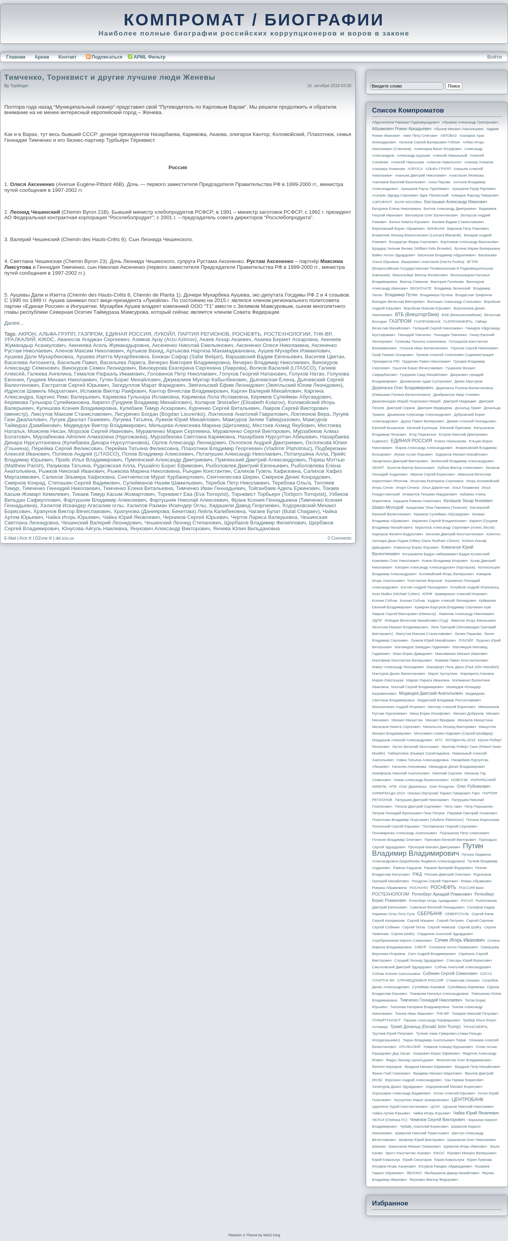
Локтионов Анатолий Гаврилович (248, 414)
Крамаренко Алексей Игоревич (461, 594)
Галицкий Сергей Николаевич (438, 328)
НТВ (393, 787)
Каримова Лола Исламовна (215, 397)
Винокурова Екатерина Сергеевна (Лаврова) (193, 368)
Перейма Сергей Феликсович (67, 448)
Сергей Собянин (386, 927)
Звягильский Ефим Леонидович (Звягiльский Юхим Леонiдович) (265, 385)
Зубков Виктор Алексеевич (460, 468)
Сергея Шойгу (403, 934)
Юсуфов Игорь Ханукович (394, 1166)
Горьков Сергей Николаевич (474, 348)
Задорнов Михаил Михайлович (461, 454)
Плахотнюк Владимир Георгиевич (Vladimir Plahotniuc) (246, 448)
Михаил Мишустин (407, 720)
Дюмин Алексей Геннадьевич (471, 421)
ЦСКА (435, 1107)
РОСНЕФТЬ (246, 334)
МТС (439, 740)
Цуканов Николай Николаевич (468, 1107)
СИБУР (420, 947)
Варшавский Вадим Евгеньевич (263, 356)
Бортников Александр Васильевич (469, 242)
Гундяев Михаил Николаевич (62, 380)
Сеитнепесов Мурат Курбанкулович (161, 477)
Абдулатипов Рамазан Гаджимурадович (405, 122)
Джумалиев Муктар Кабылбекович (205, 380)
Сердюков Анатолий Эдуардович (445, 934)
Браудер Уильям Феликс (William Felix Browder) (412, 248)
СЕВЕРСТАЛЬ (457, 914)
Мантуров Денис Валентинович (398, 674)
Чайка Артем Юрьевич (391, 1113)
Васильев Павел (77, 362)
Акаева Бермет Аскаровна (286, 339)
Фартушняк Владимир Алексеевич (104, 500)
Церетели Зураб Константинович (400, 1107)
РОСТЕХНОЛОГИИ (287, 334)
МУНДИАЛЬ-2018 (460, 740)
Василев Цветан (324, 356)
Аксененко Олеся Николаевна (272, 345)
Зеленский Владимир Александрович (462, 461)
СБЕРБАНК (429, 913)
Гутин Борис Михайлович (130, 380)
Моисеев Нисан (46, 431)
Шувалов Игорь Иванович (465, 1146)
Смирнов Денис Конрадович (296, 477)
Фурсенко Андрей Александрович (413, 1080)
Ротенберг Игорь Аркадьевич (433, 901)
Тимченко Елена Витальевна (138, 488)
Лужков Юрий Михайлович (187, 419)
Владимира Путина (436, 295)
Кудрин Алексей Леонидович (452, 601)
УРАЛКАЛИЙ (19, 339)
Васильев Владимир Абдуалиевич (447, 255)
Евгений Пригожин (455, 428)
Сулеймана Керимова (465, 987)
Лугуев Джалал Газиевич (79, 419)
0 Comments (339, 538)
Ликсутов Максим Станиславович (71, 414)
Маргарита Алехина (477, 674)
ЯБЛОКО (414, 1173)
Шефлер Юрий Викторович (422, 1140)
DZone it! (43, 538)
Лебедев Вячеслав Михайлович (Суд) (416, 620)
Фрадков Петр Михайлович (477, 1067)
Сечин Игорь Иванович (460, 940)
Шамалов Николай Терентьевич (422, 1133)
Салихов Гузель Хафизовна (267, 471)
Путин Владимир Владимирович (427, 849)
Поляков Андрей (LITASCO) (85, 454)
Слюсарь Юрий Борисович (469, 960)
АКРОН (27, 334)
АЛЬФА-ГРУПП (57, 334)
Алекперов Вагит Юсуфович (438, 149)
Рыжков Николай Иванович (71, 471)
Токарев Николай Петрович (475, 1014)
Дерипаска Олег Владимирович (402, 387)
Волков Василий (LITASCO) (282, 368)
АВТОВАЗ (448, 136)
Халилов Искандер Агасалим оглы (81, 505)
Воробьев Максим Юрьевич (427, 308)
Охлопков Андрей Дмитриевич (265, 442)
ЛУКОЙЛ (164, 334)
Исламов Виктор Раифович (113, 391)
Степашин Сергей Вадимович (84, 483)
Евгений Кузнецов (422, 428)
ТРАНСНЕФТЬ (475, 1027)
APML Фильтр (150, 57)
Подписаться (104, 57)
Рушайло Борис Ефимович (170, 466)
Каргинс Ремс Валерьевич (68, 397)
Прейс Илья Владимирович (88, 460)
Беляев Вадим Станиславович (458, 222)
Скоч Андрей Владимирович (432, 954)
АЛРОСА (415, 169)
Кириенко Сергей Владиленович (439, 521)
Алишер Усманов (478, 162)
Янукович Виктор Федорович (434, 1180)
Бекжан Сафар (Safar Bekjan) (187, 356)
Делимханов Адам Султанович (426, 381)
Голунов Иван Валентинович (424, 348)
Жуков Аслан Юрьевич (413, 454)
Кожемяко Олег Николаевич (395, 561)
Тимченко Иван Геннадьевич (210, 488)
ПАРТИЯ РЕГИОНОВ (203, 334)
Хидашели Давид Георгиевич (244, 505)
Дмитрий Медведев (459, 401)
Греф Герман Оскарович (392, 355)
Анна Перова (439, 182)
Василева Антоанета (29, 362)
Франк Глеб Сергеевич (391, 1073)
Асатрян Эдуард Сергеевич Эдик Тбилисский (410, 195)
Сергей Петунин (449, 921)
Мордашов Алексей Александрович (402, 740)
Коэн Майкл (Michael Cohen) (396, 594)
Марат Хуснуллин (443, 674)
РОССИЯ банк (471, 888)
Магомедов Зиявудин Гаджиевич (422, 647)
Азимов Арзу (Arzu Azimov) (164, 339)
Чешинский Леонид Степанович (183, 523)
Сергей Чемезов (441, 927)
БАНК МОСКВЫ (408, 202)
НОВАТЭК (459, 780)
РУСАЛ (467, 901)
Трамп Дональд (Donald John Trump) (425, 1026)
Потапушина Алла (306, 454)
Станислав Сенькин (463, 980)
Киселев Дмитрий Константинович (455, 534)
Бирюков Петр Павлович (467, 229)
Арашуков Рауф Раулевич (474, 189)
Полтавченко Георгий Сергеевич (449, 826)
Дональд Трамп (468, 408)
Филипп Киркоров (387, 1067)
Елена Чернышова (450, 441)
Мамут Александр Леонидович (398, 667)
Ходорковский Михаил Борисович (454, 1087)
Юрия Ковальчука (449, 1160)
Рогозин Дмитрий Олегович (448, 874)
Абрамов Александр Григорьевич (470, 122)
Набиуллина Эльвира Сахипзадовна (418, 753)
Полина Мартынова (482, 820)
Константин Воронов (424, 581)
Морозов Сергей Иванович (100, 431)
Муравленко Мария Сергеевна (172, 431)
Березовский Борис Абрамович (398, 229)
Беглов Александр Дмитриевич (450, 209)
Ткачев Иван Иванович (414, 1014)
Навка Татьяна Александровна (423, 760)
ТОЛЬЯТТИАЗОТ (386, 1020)
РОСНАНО (419, 888)
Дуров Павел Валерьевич (422, 421)
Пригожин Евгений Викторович (450, 840)
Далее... (14, 323)
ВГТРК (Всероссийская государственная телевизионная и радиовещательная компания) (432, 268)
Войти (494, 57)
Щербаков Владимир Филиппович (265, 523)
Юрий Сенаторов (416, 1160)
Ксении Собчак (384, 601)
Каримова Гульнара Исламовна (141, 397)
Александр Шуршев (413, 155)
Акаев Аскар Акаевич (225, 339)
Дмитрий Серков (401, 408)
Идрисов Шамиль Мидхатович (40, 391)
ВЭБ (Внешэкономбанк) (461, 315)
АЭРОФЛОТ (382, 202)
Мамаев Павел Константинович (461, 660)
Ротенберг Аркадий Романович (442, 894)
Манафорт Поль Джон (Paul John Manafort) (463, 667)
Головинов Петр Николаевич (181, 374)
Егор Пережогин (422, 434)
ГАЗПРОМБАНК (427, 322)
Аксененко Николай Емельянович (192, 345)
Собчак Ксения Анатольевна (396, 974)
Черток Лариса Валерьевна (264, 517)
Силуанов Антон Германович (453, 947)
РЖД (417, 874)
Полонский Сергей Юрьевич (396, 826)
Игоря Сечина (407, 488)
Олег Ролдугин (441, 787)
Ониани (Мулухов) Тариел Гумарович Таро (444, 793)
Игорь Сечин (383, 488)
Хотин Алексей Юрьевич (454, 1093)
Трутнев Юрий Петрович (392, 1033)
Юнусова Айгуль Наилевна (94, 528)
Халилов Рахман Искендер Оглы (166, 505)
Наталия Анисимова (409, 767)
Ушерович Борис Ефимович (436, 1053)
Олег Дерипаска (412, 787)
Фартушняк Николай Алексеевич (188, 500)
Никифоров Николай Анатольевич (401, 773)
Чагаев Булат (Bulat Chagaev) (284, 511)
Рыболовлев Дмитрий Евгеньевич (247, 466)
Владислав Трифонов (473, 295)
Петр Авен (453, 806)
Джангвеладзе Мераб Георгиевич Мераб (406, 401)
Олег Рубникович (473, 786)
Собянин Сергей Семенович (450, 973)
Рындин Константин (206, 471)
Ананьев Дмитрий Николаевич (421, 175)
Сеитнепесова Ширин (233, 477)
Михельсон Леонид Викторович (449, 727)
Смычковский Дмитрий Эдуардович (402, 967)
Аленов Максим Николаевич (89, 351)
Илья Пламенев (465, 488)
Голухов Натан (306, 374)
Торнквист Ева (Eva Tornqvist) (193, 494)
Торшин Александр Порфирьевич (431, 1020)
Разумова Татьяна (69, 466)
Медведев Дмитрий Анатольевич (431, 693)
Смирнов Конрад (24, 483)
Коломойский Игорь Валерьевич (446, 574)
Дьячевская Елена (271, 380)
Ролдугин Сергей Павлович (435, 881)
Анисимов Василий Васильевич (399, 182)
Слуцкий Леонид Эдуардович (419, 960)
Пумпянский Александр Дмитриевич (168, 460)
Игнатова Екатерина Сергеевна (436, 481)
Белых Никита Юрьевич (409, 222)
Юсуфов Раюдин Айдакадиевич (445, 1166)
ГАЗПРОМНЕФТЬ (457, 322)
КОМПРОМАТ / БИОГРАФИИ (253, 19)
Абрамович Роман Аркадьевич (401, 128)
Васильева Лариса (122, 362)
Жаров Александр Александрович (424, 448)
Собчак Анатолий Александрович (463, 967)
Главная (15, 57)
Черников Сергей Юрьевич (195, 517)
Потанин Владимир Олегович (397, 840)
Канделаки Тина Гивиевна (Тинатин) (436, 508)
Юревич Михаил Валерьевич (472, 1153)
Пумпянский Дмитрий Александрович (260, 460)
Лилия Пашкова (468, 634)
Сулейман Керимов (428, 987)
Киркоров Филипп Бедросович (397, 534)
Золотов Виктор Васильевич (411, 468)
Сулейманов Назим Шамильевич (162, 483)
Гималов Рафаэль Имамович (109, 374)
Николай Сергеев (446, 773)
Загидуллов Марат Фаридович (148, 385)
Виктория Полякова (447, 282)
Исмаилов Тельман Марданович (429, 494)
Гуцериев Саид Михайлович (424, 375)
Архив (42, 57)
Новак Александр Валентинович (421, 780)
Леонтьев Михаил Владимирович (400, 627)
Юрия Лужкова (479, 1160)
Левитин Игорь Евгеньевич (473, 620)
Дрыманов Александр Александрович (419, 415)
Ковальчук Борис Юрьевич (416, 547)
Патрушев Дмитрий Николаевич (422, 800)
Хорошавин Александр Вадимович (401, 1093)
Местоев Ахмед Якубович (283, 425)
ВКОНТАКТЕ (421, 288)
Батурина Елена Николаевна (396, 209)
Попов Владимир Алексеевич (157, 454)
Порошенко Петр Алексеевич (464, 833)
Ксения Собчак (412, 601)
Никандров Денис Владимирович (457, 767)
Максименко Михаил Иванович (461, 654)
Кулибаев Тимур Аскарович (153, 408)
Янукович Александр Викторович (170, 528)
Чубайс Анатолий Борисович (424, 1126)
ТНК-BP (322, 334)
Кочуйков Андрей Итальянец (474, 587)
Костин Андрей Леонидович (424, 587)
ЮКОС (46, 339)
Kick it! (26, 538)
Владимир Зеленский (452, 288)
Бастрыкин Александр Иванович (455, 201)
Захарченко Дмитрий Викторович (400, 461)
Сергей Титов (413, 927)
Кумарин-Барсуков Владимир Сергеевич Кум (453, 607)
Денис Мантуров (468, 381)
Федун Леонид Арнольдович (409, 1060)
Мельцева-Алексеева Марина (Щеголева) (198, 425)
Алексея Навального (444, 162)
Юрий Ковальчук (386, 1160)
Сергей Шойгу (469, 927)
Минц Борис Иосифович (430, 713)
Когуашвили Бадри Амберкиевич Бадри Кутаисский (446, 554)
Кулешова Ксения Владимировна (76, 408)
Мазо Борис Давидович (413, 654)
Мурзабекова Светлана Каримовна (192, 437)
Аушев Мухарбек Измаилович (294, 351)
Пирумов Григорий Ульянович (472, 813)
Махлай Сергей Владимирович (417, 687)
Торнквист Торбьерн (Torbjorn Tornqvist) (278, 494)
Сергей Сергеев (479, 921)
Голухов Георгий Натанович (252, 374)
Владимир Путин (401, 294)
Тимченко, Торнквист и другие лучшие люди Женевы (109, 77)
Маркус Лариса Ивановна (428, 680)
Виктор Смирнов (414, 282)
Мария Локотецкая (388, 680)
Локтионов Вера (310, 414)
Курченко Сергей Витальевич (224, 408)
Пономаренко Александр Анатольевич (404, 833)
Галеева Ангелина (49, 374)
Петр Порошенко (479, 806)
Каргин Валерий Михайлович (266, 391)
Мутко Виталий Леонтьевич (415, 747)
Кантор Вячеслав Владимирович (188, 391)
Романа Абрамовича (389, 888)
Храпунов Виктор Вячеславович (72, 511)
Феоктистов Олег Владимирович (464, 1060)
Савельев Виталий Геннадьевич (437, 907)
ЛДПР (377, 620)
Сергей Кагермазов (388, 921)
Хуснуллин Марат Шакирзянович (421, 1100)
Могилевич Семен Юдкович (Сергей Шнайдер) (453, 733)
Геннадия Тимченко (450, 335)
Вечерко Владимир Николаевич (271, 362)
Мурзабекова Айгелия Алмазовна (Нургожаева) (90, 437)
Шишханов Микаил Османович (415, 1146)
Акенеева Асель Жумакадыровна (108, 345)
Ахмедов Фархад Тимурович (475, 195)
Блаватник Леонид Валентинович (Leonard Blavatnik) (416, 235)
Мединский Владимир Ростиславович (449, 700)
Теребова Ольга (291, 483)
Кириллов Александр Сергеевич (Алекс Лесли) (454, 527)
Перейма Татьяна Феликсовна (141, 448)
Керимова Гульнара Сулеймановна (46, 402)
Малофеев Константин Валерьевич (402, 660)
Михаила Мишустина (475, 720)
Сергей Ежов (483, 914)
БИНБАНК (436, 229)
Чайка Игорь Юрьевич (72, 517)
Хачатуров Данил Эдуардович (397, 1087)
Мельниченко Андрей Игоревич (398, 707)
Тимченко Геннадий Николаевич (61, 488)
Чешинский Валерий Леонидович (101, 523)
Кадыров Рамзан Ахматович (417, 501)
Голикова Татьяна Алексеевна (420, 341)
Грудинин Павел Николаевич (426, 361)
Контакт (67, 57)
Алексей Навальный (450, 155)
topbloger (19, 85)
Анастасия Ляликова (466, 175)
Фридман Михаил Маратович (437, 1073)
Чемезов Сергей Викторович (437, 1119)
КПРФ (427, 594)
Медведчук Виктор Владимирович (105, 425)
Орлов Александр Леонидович (189, 442)
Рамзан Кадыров (407, 868)
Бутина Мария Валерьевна (477, 248)
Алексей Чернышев (407, 162)
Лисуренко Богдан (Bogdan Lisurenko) (159, 414)
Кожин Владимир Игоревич (445, 561)
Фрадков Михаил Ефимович (428, 1067)
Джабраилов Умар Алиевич (456, 395)
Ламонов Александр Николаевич (466, 614)
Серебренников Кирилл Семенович (402, 940)
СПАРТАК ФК (383, 980)
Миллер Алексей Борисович (452, 707)
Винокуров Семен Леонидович (99, 368)
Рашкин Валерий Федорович (448, 868)
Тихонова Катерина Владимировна (419, 1007)
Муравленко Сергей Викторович (251, 431)
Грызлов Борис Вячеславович (417, 368)
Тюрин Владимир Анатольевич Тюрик (434, 1040)
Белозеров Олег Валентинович (431, 215)
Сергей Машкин (420, 921)
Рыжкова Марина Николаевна (143, 471)
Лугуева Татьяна (132, 419)
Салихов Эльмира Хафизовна (78, 477)
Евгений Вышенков (388, 428)
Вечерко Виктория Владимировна (189, 362)
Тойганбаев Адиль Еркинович (284, 488)
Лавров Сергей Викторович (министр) (404, 614)
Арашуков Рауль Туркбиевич (425, 189)
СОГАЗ (486, 974)
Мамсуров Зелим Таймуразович (260, 419)
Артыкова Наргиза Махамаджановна (210, 351)
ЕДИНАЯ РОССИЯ (128, 334)
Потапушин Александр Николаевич (238, 454)
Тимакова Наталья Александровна (439, 994)
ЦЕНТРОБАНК (467, 1099)
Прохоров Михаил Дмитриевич (434, 847)
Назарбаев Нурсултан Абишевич (277, 437)
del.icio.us (64, 538)
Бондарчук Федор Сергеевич (413, 242)
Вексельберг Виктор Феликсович (420, 275)
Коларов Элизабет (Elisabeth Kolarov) (240, 402)
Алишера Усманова (388, 169)
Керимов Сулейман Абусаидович (291, 397)
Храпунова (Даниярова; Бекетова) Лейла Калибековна (179, 511)
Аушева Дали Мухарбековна (38, 356)
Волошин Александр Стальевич (454, 302)
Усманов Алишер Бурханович (448, 1047)
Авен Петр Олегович (420, 136)
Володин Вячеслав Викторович (398, 302)
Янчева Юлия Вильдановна (246, 528)
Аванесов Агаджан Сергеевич (93, 339)
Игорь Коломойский (482, 481)
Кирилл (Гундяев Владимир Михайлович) (142, 402)
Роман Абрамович (476, 881)
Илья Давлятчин (436, 488)
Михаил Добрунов (468, 713)
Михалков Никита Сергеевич (396, 727)
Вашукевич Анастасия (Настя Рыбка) (432, 262)
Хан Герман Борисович (463, 1080)
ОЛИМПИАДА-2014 (388, 793)
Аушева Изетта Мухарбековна (112, 356)
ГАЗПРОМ (90, 334)
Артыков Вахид (145, 351)
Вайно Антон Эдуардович (393, 255)
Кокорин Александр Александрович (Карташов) (435, 567)
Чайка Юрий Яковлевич (131, 517)
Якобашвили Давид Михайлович (451, 1173)
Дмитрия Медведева (434, 408)
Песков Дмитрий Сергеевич (418, 806)
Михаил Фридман (440, 720)
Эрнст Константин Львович (408, 1153)
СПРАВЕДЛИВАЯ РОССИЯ (420, 980)
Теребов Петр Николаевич (237, 483)
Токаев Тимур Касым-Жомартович (113, 494)
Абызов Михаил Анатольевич (459, 129)
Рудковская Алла (114, 466)
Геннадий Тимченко (414, 335)
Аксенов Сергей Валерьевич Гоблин (429, 142)
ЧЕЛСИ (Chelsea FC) (389, 1120)
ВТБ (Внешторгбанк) (417, 314)
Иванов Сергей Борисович (432, 474)
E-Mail (10, 538)
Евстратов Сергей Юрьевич (75, 385)
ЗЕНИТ (378, 468)
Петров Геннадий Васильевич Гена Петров (408, 813)
